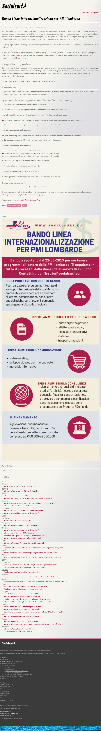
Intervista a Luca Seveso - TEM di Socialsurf (19, 532)
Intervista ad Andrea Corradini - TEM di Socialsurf (22, 595)
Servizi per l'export (10, 664)
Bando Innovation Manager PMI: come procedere (22, 571)
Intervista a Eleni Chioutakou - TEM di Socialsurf (21, 512)
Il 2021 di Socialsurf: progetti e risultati (17, 520)
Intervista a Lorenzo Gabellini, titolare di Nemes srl (22, 537)
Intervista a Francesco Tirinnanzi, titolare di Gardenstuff (24, 542)
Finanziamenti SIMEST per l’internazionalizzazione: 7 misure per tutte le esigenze (33, 547)
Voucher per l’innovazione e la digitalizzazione (18, 673)
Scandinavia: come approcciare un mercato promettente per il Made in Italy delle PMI (35, 611)
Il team (4, 677)
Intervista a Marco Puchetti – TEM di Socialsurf (20, 628)
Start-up (7, 666)
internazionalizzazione (14, 205)
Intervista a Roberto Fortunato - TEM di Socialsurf (21, 616)
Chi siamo (5, 658)
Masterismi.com (15, 707)
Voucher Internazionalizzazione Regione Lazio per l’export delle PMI (29, 576)
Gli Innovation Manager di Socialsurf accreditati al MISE (24, 566)
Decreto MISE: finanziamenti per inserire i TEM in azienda (25, 593)
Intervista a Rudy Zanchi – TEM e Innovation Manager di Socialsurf (28, 498)
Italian (86, 12)
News (4, 656)
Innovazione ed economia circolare (12, 675)
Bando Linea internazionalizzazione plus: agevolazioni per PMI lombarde (30, 551)
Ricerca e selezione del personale (12, 660)
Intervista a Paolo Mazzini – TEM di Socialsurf (20, 495)
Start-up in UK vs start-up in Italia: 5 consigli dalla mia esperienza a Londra (30, 564)
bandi (24, 205)
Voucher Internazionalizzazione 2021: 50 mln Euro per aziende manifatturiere (32, 556)
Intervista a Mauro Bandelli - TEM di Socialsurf (20, 525)
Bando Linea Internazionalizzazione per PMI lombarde (23, 605)
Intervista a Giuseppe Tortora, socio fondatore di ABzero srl (25, 510)
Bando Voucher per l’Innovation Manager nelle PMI (23, 588)
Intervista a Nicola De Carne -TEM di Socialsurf (21, 505)
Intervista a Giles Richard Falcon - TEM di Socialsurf (22, 485)
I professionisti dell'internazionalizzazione (16, 670)
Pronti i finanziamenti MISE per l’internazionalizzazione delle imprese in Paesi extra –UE (36, 581)
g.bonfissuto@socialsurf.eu (30, 199)
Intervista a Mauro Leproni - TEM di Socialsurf (20, 490)
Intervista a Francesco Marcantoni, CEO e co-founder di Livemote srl (28, 502)
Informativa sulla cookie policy (9, 712)
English (94, 12)
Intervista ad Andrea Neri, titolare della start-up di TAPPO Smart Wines (29, 601)
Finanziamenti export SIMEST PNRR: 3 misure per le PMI (24, 535)
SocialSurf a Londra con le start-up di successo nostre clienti (25, 585)
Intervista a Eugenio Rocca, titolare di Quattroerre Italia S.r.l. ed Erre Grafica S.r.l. (33, 623)
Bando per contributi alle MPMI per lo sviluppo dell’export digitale (28, 598)
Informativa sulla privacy (7, 714)
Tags (4, 205)
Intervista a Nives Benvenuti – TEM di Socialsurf (21, 529)
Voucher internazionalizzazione (13, 671)
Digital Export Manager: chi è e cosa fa (18, 630)
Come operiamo (9, 668)
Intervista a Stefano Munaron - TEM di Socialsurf (21, 608)
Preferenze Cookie (5, 710)
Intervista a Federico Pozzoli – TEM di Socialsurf (21, 620)
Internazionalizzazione (8, 662)
